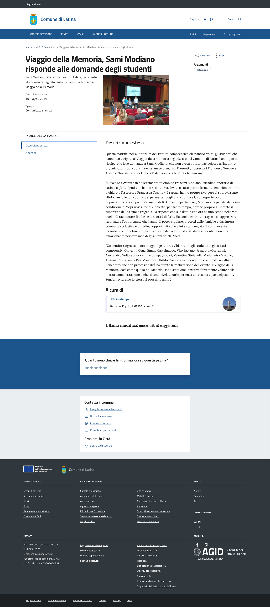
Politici (26, 506)
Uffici (26, 501)
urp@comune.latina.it (42, 554)
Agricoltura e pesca (89, 506)
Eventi (197, 527)
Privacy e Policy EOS (147, 555)
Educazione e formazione (92, 511)
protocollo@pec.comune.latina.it (44, 559)
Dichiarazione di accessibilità (151, 566)
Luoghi (197, 522)
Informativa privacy (147, 550)
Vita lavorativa (144, 491)
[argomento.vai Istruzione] (202, 69)
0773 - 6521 (33, 549)
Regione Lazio (33, 4)
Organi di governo (32, 491)
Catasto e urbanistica (91, 491)
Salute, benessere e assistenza (96, 516)
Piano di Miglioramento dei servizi (154, 581)
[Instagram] (210, 19)
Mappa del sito (33, 600)
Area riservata (144, 576)
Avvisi (197, 501)
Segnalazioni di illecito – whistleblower (156, 586)
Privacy (117, 600)
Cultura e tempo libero (148, 516)
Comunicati (49, 47)
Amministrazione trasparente (152, 545)
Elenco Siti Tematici (82, 600)
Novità (36, 47)
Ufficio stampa (119, 299)
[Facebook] (203, 19)
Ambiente (142, 506)
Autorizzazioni (87, 501)
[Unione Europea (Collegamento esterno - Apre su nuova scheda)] (38, 469)
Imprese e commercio (148, 521)
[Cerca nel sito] (239, 19)
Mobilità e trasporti (146, 496)
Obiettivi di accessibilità (148, 571)
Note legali (142, 561)
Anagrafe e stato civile (91, 496)
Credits (102, 600)
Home (26, 47)
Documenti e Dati (32, 516)
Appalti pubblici (87, 521)
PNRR (193, 34)
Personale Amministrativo (36, 511)
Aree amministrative (33, 496)
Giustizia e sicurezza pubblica (151, 501)
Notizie (197, 491)
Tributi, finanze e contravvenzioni (153, 511)
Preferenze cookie (57, 600)
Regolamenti (209, 34)
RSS (129, 600)
